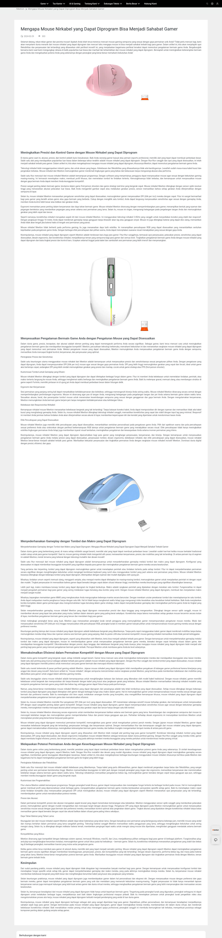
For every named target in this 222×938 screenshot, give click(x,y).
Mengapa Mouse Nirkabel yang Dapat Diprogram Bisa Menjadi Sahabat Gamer (66, 9)
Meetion (20, 9)
